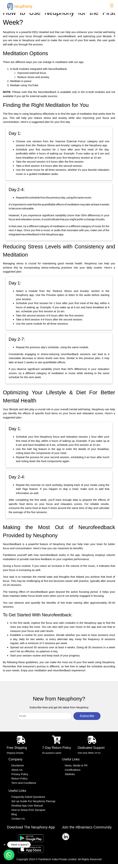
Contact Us (18, 818)
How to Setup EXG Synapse (28, 809)
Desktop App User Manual (27, 805)
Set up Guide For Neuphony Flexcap (33, 801)
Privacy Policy (19, 774)
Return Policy (19, 778)
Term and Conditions (23, 782)
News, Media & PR (76, 765)
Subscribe (87, 716)
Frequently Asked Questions (28, 796)
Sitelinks (70, 774)
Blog (14, 814)
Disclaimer (17, 765)
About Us (17, 769)
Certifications (72, 769)
